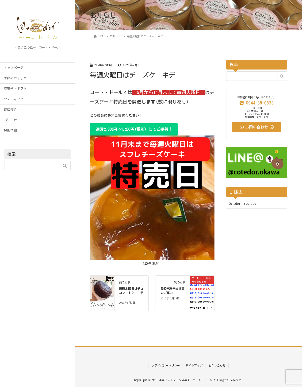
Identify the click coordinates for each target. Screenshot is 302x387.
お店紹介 (10, 109)
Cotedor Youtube (242, 203)
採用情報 (10, 130)
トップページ (13, 67)
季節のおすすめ (15, 78)
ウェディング (13, 99)
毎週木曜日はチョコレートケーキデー (131, 293)
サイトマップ (194, 365)
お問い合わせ (217, 365)
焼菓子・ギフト (15, 88)
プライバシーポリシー (166, 365)
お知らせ (10, 120)
